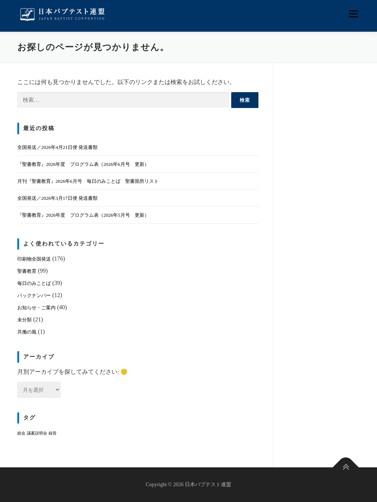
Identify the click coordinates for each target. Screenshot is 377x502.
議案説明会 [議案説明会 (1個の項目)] (37, 433)
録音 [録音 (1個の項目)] (53, 433)
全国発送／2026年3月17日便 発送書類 (57, 198)
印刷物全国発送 (34, 259)
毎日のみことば (34, 283)
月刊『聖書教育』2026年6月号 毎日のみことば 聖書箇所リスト (88, 181)
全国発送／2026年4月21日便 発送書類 (57, 147)
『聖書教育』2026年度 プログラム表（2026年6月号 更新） (83, 164)
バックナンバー (34, 295)
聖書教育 (26, 271)
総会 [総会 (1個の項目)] (21, 433)
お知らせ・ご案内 (36, 307)
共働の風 (26, 332)
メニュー (353, 14)
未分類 (24, 320)
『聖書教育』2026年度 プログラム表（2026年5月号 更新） (83, 215)
